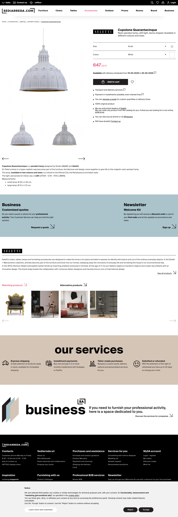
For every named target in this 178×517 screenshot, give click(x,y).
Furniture (43, 10)
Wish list (146, 464)
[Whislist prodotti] (157, 2)
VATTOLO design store (11, 464)
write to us (99, 112)
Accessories (90, 10)
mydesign (10, 479)
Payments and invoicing (82, 461)
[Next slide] (81, 158)
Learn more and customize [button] (41, 510)
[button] (22, 135)
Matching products (12, 285)
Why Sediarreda (43, 458)
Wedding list (113, 458)
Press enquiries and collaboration (51, 461)
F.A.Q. (75, 467)
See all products (164, 273)
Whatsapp (128, 116)
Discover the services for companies (151, 416)
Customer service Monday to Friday (16, 455)
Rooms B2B (77, 479)
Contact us (116, 121)
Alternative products (71, 285)
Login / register (149, 455)
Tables (73, 10)
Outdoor (109, 10)
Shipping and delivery (82, 464)
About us (41, 455)
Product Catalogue (45, 479)
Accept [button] (146, 510)
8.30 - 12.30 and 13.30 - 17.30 (14, 458)
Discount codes (149, 461)
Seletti (123, 108)
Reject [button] (130, 510)
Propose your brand (45, 464)
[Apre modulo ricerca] (152, 3)
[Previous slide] (5, 320)
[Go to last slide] (5, 158)
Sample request (114, 461)
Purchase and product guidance (86, 455)
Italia (8, 2)
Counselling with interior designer (122, 455)
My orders (147, 458)
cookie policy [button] (74, 495)
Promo (124, 10)
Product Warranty (80, 458)
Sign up (166, 227)
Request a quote (40, 227)
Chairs (59, 10)
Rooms (139, 10)
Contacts (7, 451)
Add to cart (110, 82)
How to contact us (9, 461)
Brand (154, 10)
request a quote (109, 99)
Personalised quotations (118, 464)
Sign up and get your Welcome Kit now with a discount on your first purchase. (140, 479)
